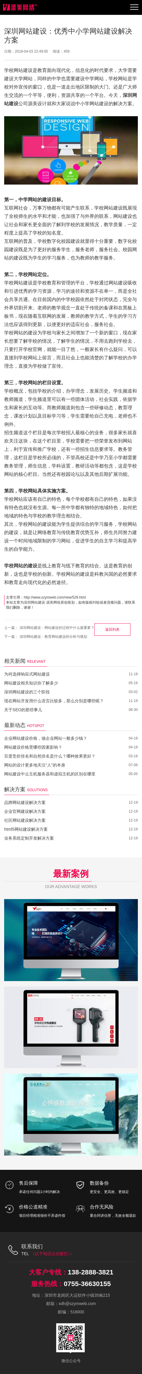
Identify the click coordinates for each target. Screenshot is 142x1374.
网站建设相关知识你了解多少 (31, 683)
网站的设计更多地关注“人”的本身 (34, 765)
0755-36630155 (87, 1283)
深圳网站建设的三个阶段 (27, 692)
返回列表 (112, 629)
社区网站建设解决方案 (25, 820)
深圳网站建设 (34, 602)
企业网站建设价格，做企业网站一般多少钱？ (45, 738)
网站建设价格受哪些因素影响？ (33, 747)
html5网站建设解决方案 (25, 829)
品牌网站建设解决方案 (25, 802)
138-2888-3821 (90, 1272)
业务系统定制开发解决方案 (29, 838)
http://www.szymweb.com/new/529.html (55, 597)
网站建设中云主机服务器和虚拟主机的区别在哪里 (49, 774)
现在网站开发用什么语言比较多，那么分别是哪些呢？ (54, 700)
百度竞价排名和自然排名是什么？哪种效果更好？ (49, 756)
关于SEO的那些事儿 (23, 709)
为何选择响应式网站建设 (27, 674)
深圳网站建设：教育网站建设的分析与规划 (53, 637)
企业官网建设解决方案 (25, 811)
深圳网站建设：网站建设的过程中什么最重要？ (57, 628)
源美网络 (53, 602)
